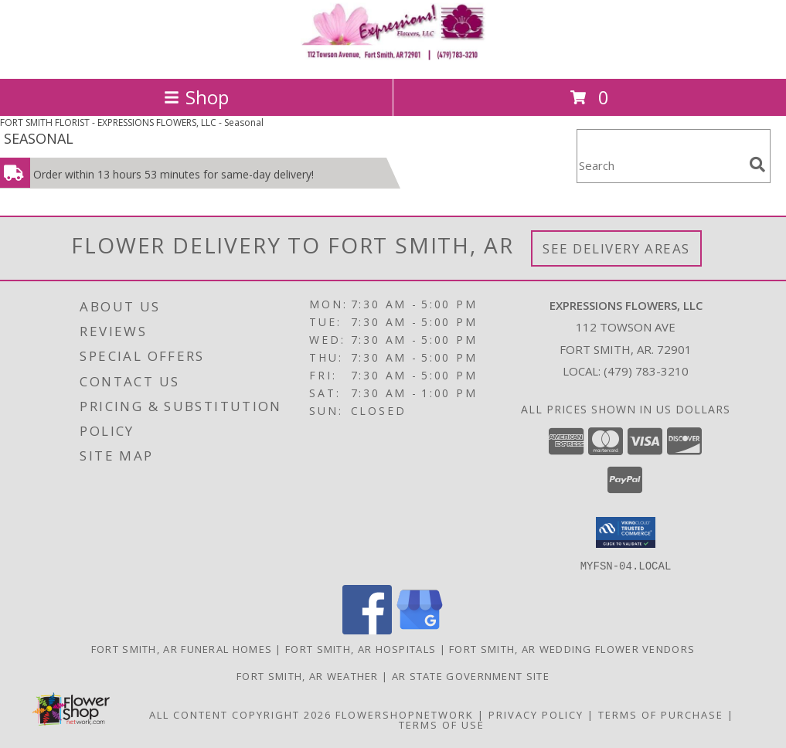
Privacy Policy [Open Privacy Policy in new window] (536, 714)
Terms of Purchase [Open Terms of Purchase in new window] (660, 714)
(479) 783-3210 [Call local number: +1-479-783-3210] (646, 371)
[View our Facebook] (367, 629)
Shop (196, 97)
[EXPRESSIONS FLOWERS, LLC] (393, 56)
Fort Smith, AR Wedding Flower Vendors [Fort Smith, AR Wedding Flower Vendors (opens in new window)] (572, 648)
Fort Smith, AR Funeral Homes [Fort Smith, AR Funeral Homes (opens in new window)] (181, 648)
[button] (625, 532)
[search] (757, 164)
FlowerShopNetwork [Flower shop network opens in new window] (404, 714)
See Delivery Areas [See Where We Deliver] (616, 248)
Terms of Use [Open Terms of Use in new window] (442, 724)
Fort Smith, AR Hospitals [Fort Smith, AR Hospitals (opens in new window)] (360, 648)
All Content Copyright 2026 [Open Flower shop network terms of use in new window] (240, 714)
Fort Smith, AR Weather (307, 675)
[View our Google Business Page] (419, 629)
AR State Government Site (471, 675)
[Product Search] (660, 165)
